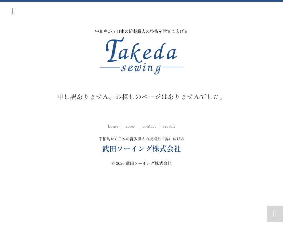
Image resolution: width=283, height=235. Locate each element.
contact (149, 126)
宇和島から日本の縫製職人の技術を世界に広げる (141, 138)
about (130, 126)
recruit (169, 126)
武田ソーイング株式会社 (141, 148)
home (113, 126)
